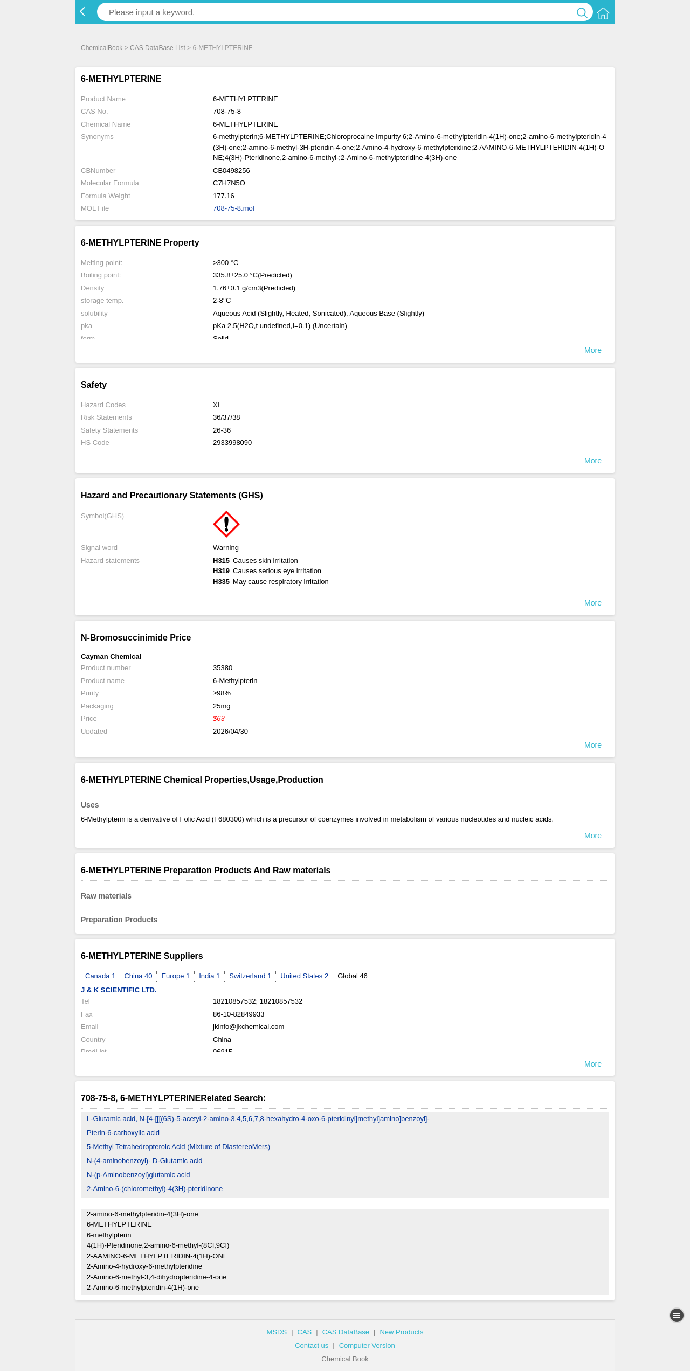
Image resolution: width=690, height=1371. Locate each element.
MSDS (277, 1332)
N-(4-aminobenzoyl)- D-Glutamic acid (145, 1161)
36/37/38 (226, 417)
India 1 (209, 976)
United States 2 (304, 976)
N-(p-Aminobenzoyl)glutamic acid (138, 1175)
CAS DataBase (345, 1332)
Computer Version (367, 1345)
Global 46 (352, 976)
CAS (305, 1332)
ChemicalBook (101, 48)
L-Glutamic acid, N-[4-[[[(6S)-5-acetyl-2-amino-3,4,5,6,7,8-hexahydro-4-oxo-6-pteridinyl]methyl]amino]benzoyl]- (258, 1119)
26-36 (222, 430)
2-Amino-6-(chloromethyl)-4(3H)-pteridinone (155, 1189)
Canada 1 (100, 976)
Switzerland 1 (250, 976)
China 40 (138, 976)
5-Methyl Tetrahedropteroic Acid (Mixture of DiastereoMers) (178, 1147)
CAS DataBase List (157, 48)
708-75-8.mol (233, 208)
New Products (401, 1332)
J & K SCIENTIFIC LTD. (119, 990)
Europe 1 (175, 976)
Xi (216, 405)
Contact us (311, 1345)
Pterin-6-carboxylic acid (123, 1133)
